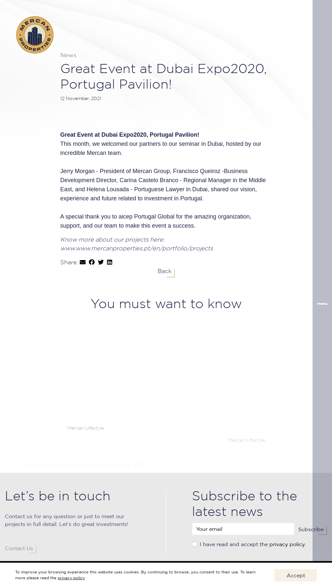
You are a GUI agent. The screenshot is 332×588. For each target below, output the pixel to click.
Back (165, 271)
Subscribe (311, 534)
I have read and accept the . (253, 549)
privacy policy (286, 549)
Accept (296, 575)
